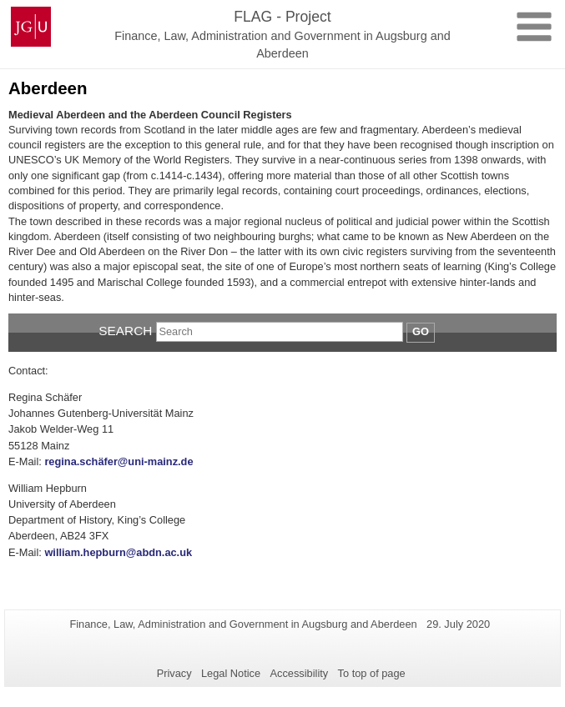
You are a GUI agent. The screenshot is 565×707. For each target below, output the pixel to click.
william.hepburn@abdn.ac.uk (118, 552)
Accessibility (299, 673)
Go (420, 331)
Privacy (174, 673)
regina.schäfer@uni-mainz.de (118, 461)
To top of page (372, 673)
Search (125, 330)
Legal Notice (230, 673)
